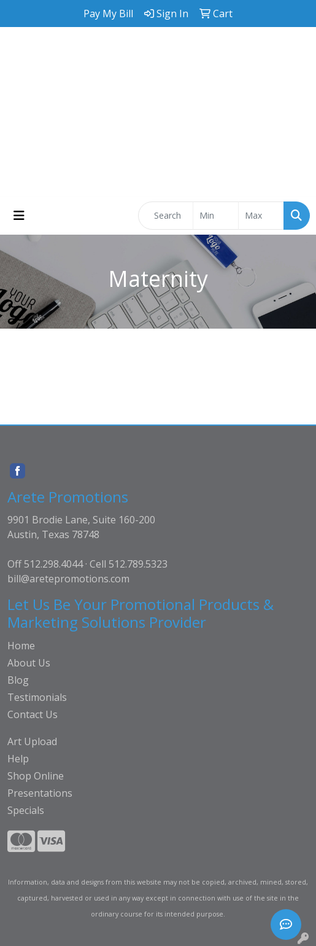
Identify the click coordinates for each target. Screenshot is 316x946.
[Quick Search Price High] (261, 215)
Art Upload (32, 741)
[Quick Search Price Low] (216, 215)
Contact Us (32, 714)
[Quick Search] (165, 215)
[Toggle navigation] (19, 215)
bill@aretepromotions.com (68, 578)
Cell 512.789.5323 (129, 564)
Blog (18, 680)
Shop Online (35, 776)
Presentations (39, 793)
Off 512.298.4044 (45, 564)
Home (21, 645)
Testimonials (37, 697)
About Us (28, 663)
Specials (25, 810)
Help (18, 758)
